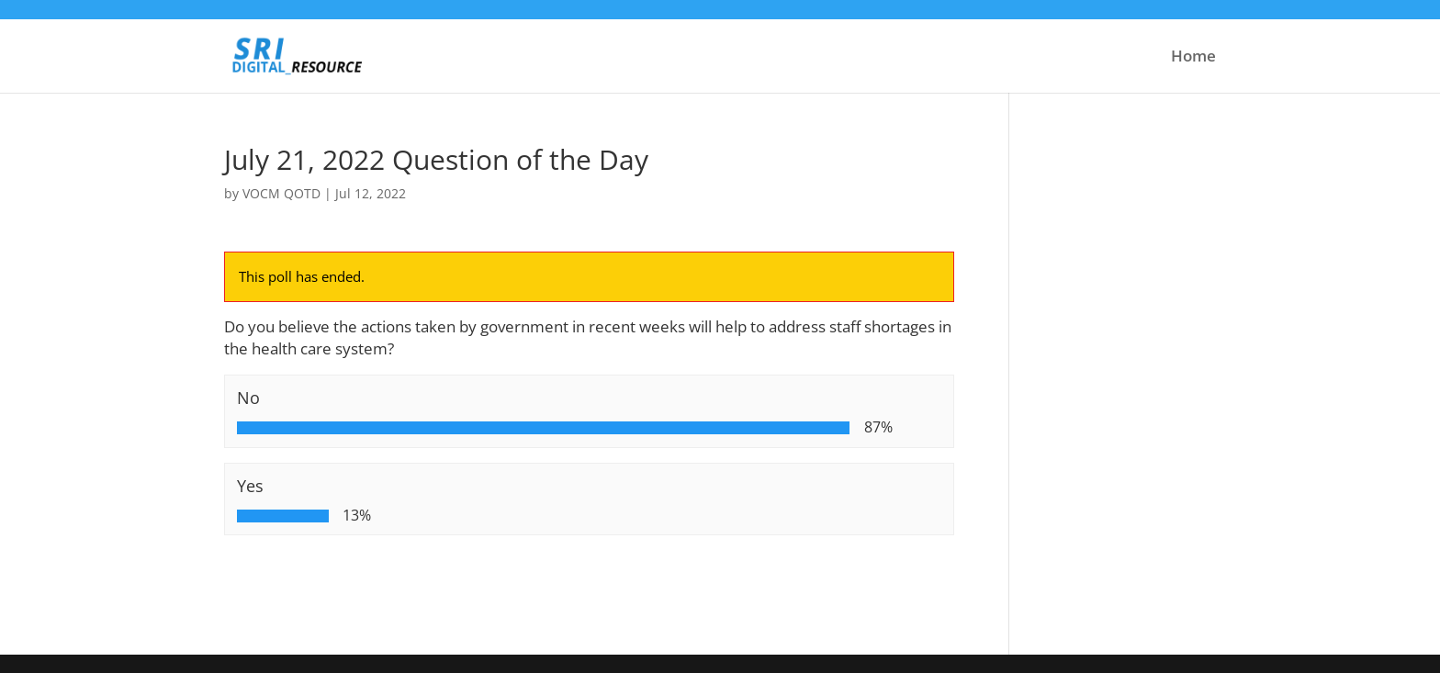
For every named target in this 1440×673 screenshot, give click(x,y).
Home (1193, 58)
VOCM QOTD (281, 193)
